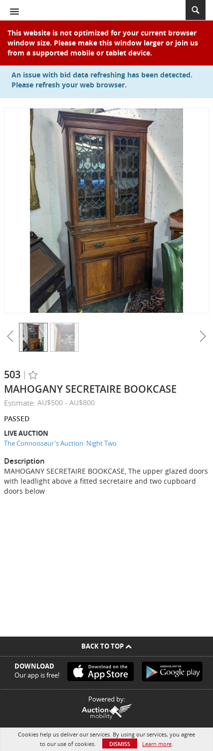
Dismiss (119, 744)
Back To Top (106, 646)
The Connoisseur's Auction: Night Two (60, 443)
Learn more (157, 744)
